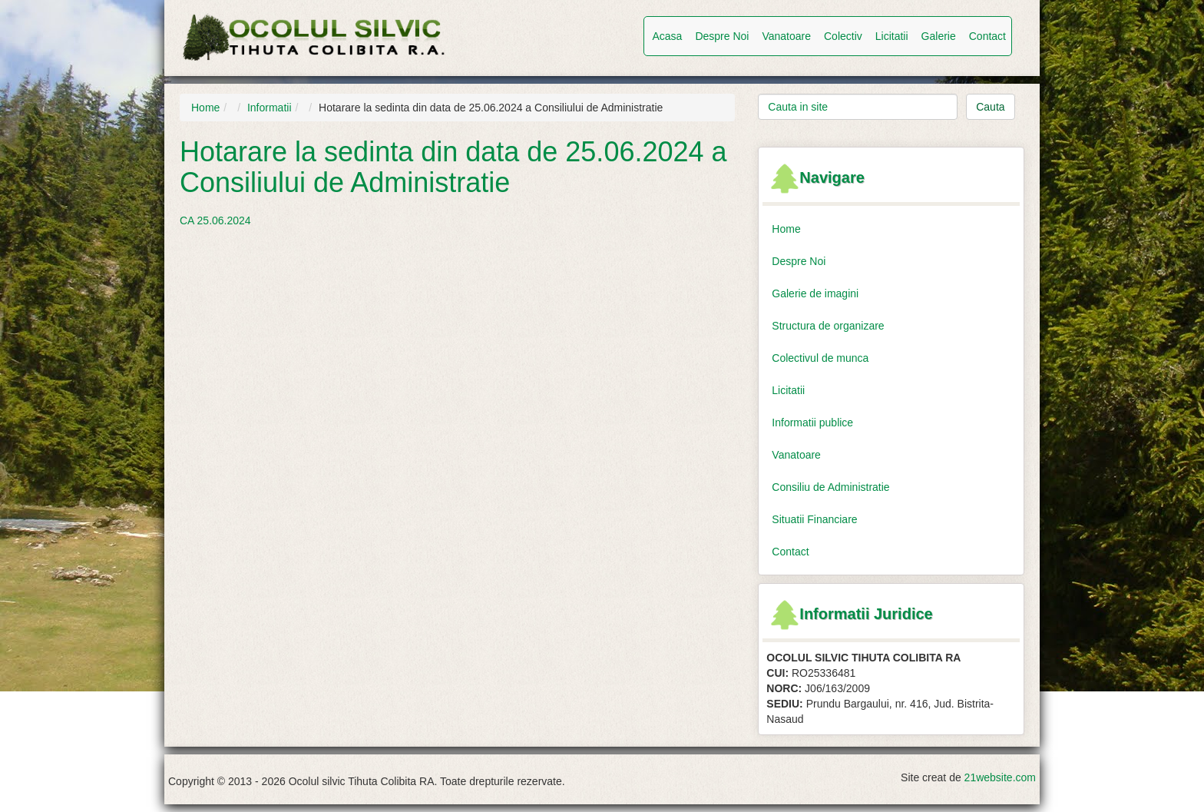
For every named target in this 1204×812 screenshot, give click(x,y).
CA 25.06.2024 (215, 220)
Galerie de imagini (815, 293)
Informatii (269, 107)
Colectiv (843, 36)
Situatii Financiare (814, 519)
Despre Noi (722, 36)
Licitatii (891, 36)
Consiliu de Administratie (830, 487)
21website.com (1000, 777)
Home (205, 107)
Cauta (990, 107)
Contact (987, 36)
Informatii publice (812, 422)
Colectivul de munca (820, 358)
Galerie (938, 36)
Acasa (667, 36)
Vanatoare (786, 36)
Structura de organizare (828, 326)
